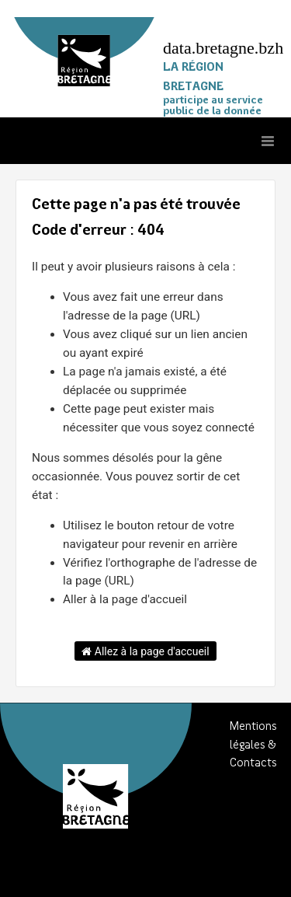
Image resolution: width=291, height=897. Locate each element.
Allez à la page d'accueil (145, 651)
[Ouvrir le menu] (267, 140)
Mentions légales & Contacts (253, 745)
